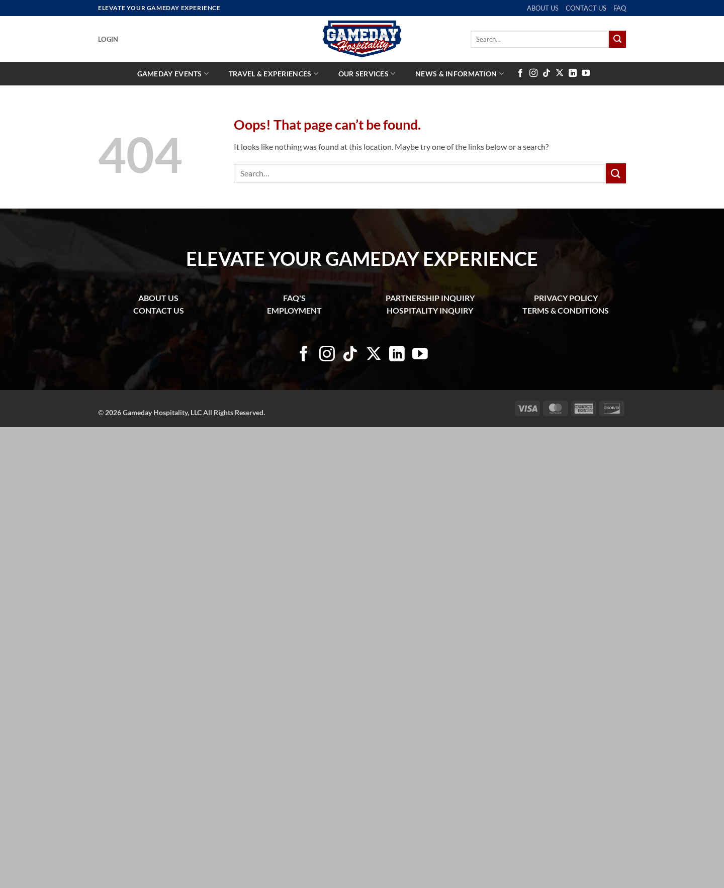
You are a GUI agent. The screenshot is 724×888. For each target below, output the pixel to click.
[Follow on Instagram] (533, 73)
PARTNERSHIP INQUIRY (430, 298)
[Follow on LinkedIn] (573, 73)
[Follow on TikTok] (546, 73)
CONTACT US (586, 8)
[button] (108, 39)
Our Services (367, 73)
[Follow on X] (560, 73)
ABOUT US (543, 8)
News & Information (459, 73)
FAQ (619, 8)
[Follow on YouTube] (586, 73)
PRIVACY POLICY (566, 298)
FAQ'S (294, 298)
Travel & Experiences (273, 73)
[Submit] (617, 39)
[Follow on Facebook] (520, 73)
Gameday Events (173, 73)
